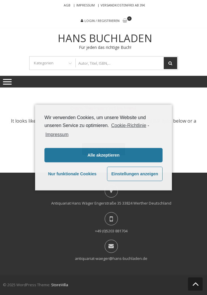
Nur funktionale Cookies (72, 173)
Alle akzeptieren (103, 155)
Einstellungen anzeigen (134, 173)
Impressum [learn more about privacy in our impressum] (56, 134)
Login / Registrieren (102, 20)
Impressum (85, 5)
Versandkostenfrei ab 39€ (123, 5)
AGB (67, 5)
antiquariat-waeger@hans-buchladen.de (111, 258)
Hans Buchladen (105, 38)
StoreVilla (59, 284)
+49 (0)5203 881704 (111, 231)
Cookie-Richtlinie (128, 125)
